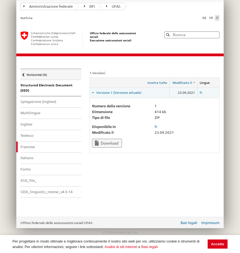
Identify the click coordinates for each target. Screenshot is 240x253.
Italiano (26, 158)
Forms (25, 169)
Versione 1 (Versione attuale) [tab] (118, 92)
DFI (89, 6)
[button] (215, 35)
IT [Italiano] (217, 18)
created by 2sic (126, 232)
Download (106, 143)
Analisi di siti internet (121, 247)
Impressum (210, 222)
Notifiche (26, 18)
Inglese (26, 124)
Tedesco (26, 135)
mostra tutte (157, 83)
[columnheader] (183, 83)
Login (174, 223)
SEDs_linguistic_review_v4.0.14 (46, 192)
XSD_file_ (28, 180)
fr (201, 92)
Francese (32, 146)
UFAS (113, 6)
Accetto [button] (217, 244)
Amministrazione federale (48, 6)
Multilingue (30, 113)
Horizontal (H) (36, 73)
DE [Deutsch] (204, 18)
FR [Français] (211, 18)
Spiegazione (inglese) (38, 101)
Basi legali (149, 247)
